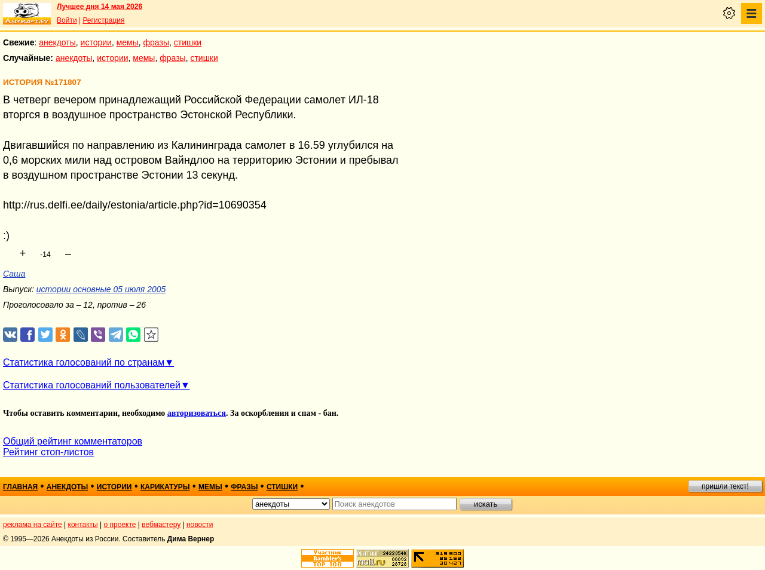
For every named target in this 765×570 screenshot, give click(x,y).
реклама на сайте (32, 524)
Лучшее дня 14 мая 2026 (99, 6)
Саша (14, 273)
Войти (67, 20)
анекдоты (57, 42)
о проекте (120, 524)
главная (20, 487)
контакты (83, 524)
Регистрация (103, 20)
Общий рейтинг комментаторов (72, 441)
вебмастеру (161, 524)
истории (96, 42)
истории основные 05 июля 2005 (101, 289)
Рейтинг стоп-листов (48, 452)
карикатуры (165, 487)
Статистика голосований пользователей (91, 385)
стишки (187, 42)
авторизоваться (196, 413)
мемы (128, 42)
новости (199, 524)
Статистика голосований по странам (83, 362)
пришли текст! (725, 486)
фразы (156, 42)
